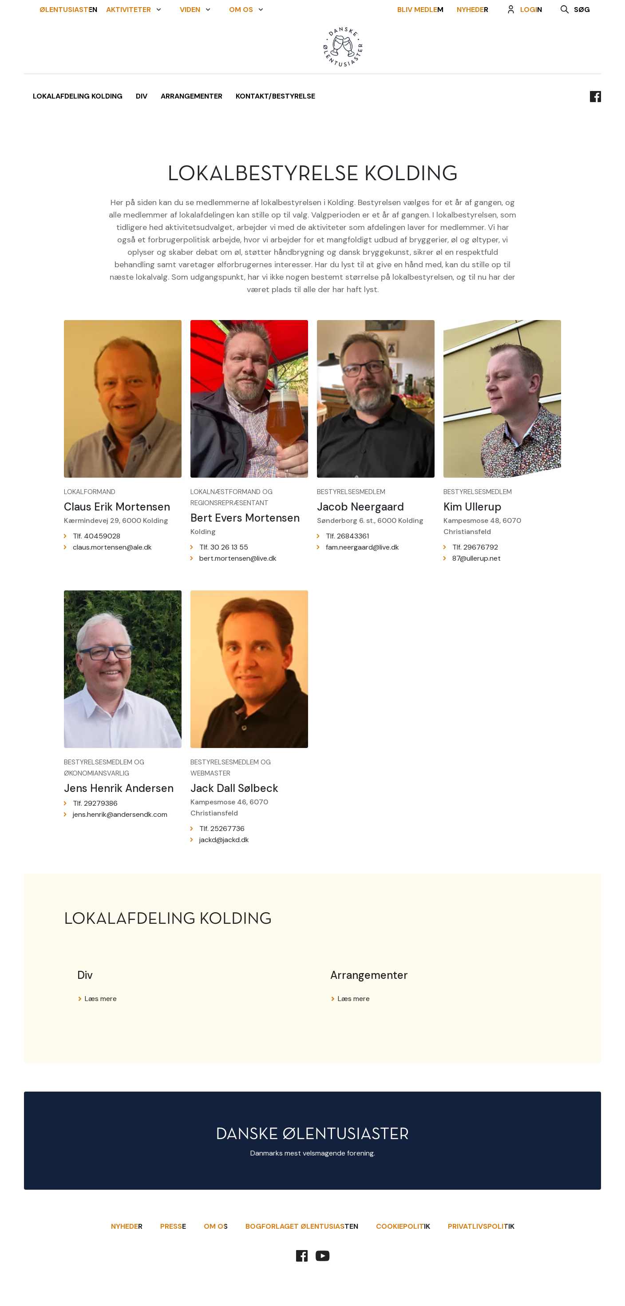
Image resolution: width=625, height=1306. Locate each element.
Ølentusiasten (64, 47)
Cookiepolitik (403, 1226)
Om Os (216, 1226)
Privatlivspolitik (481, 1226)
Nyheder (477, 47)
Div (141, 96)
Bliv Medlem (425, 47)
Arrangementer (191, 96)
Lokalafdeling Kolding (78, 96)
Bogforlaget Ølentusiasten (301, 1226)
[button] (134, 47)
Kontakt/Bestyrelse (275, 96)
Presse (173, 1226)
